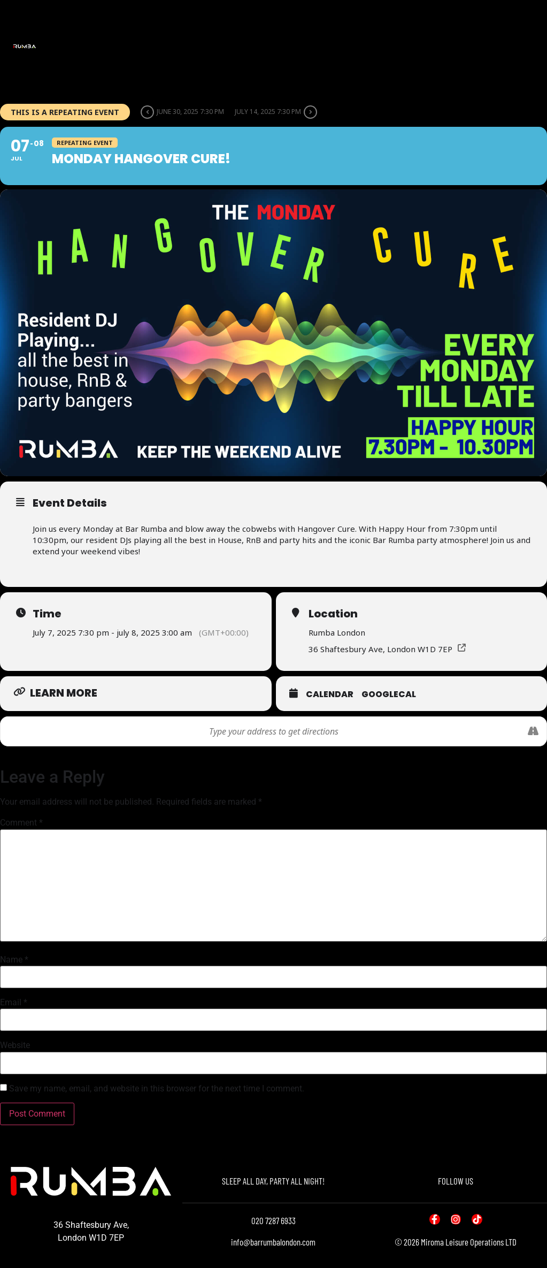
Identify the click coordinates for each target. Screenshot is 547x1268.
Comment (21, 823)
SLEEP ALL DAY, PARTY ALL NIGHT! (273, 1180)
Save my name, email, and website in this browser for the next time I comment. (156, 1088)
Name (14, 960)
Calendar (329, 694)
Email (13, 1002)
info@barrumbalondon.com (273, 1241)
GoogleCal (388, 694)
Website (15, 1045)
